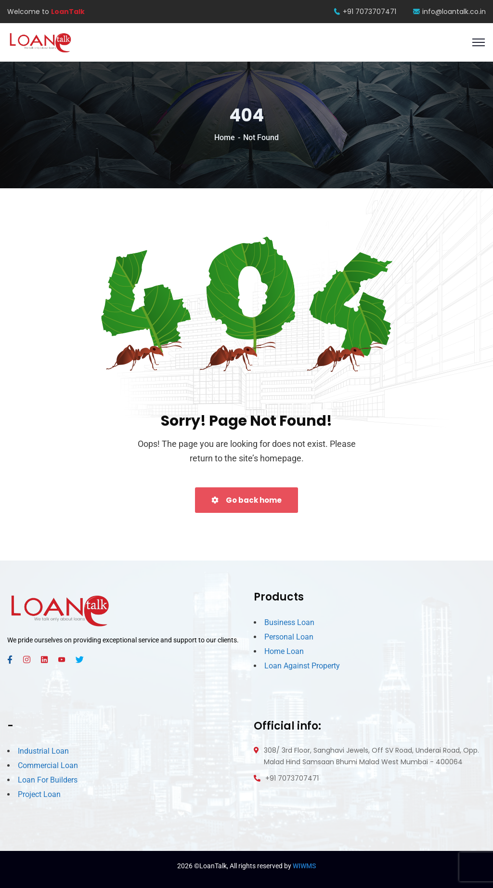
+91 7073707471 (365, 11)
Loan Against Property (302, 665)
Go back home (246, 500)
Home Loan (284, 651)
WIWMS (304, 866)
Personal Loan (288, 636)
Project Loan (39, 794)
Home (224, 137)
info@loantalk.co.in (449, 11)
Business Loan (289, 622)
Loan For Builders (48, 779)
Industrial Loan (43, 751)
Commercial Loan (48, 765)
